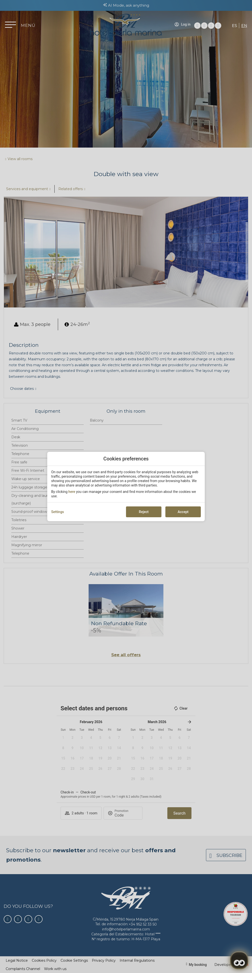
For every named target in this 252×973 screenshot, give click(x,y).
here (71, 492)
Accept (183, 512)
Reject (143, 512)
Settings (57, 512)
